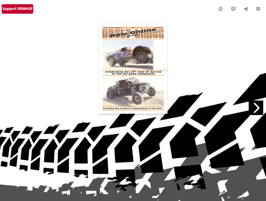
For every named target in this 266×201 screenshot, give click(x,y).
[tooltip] (220, 9)
